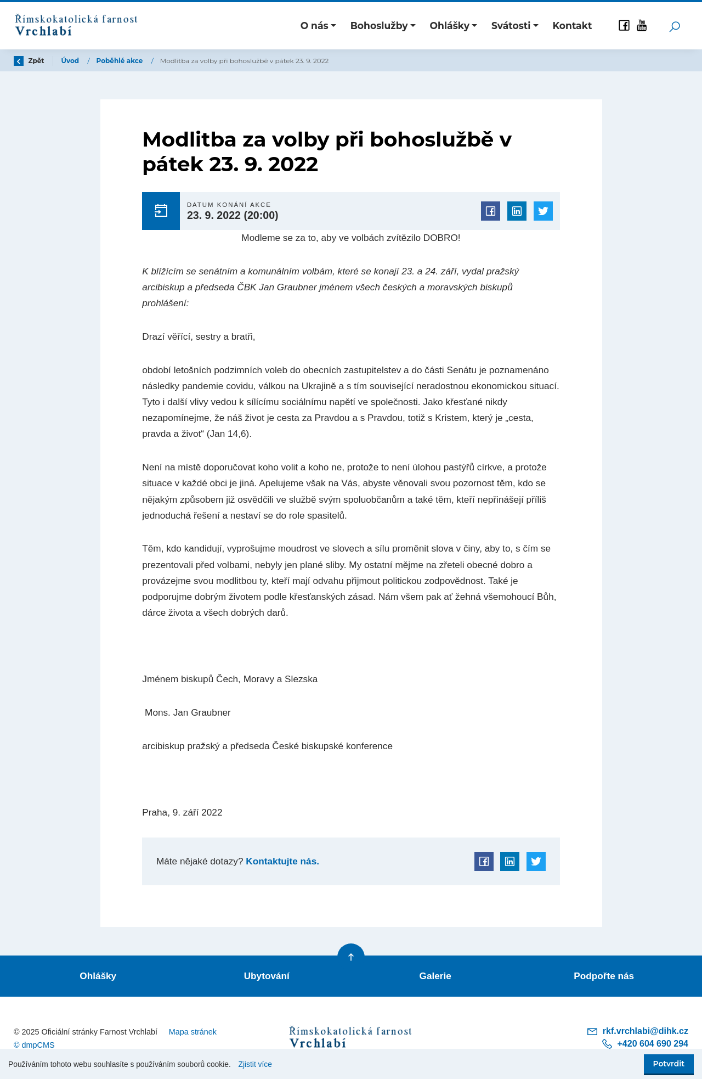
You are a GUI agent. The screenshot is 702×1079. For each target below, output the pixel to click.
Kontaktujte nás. (281, 861)
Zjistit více (255, 1064)
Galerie (435, 975)
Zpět (29, 61)
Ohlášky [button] (449, 25)
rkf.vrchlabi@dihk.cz (637, 1031)
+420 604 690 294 (644, 1044)
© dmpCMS (34, 1045)
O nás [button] (315, 25)
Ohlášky (98, 975)
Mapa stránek (193, 1031)
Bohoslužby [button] (379, 25)
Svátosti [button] (511, 25)
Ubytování (267, 975)
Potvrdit (668, 1063)
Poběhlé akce (121, 61)
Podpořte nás (604, 975)
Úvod (71, 61)
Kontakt (572, 25)
